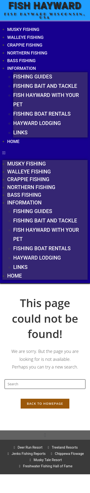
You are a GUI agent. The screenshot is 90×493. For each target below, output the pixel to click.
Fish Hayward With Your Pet (46, 99)
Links (20, 133)
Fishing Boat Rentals (42, 114)
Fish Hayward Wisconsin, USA (45, 16)
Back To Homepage (45, 403)
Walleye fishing (25, 37)
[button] (45, 152)
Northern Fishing (27, 52)
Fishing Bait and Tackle (45, 86)
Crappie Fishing (24, 45)
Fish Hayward (45, 5)
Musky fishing (23, 29)
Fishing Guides (32, 77)
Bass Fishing (21, 60)
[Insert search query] (45, 384)
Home (13, 141)
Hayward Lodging (37, 123)
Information (21, 68)
